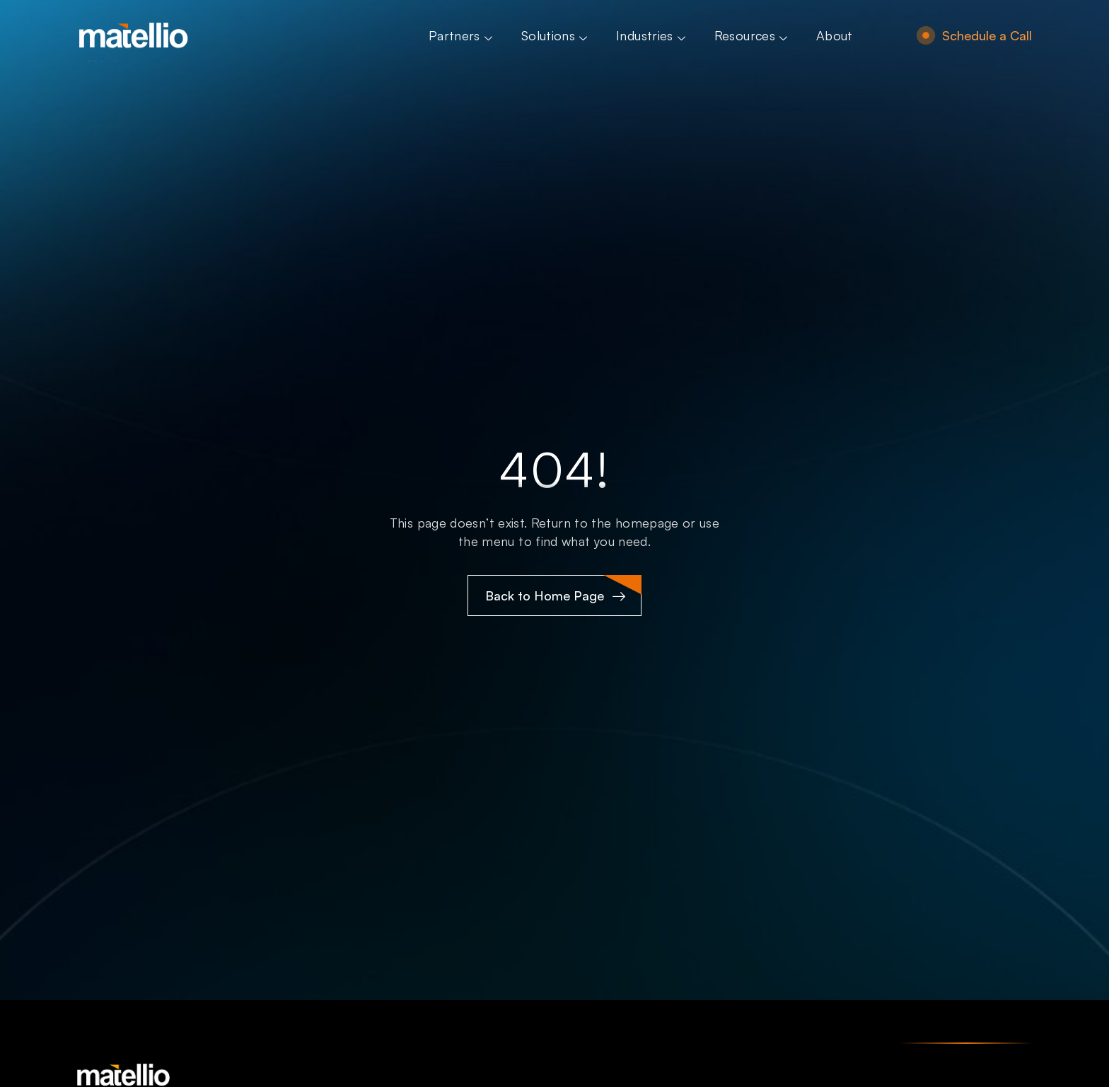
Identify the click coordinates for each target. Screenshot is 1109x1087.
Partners (462, 35)
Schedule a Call (987, 35)
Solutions (556, 35)
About (834, 35)
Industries (652, 35)
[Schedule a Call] (926, 35)
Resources (752, 35)
